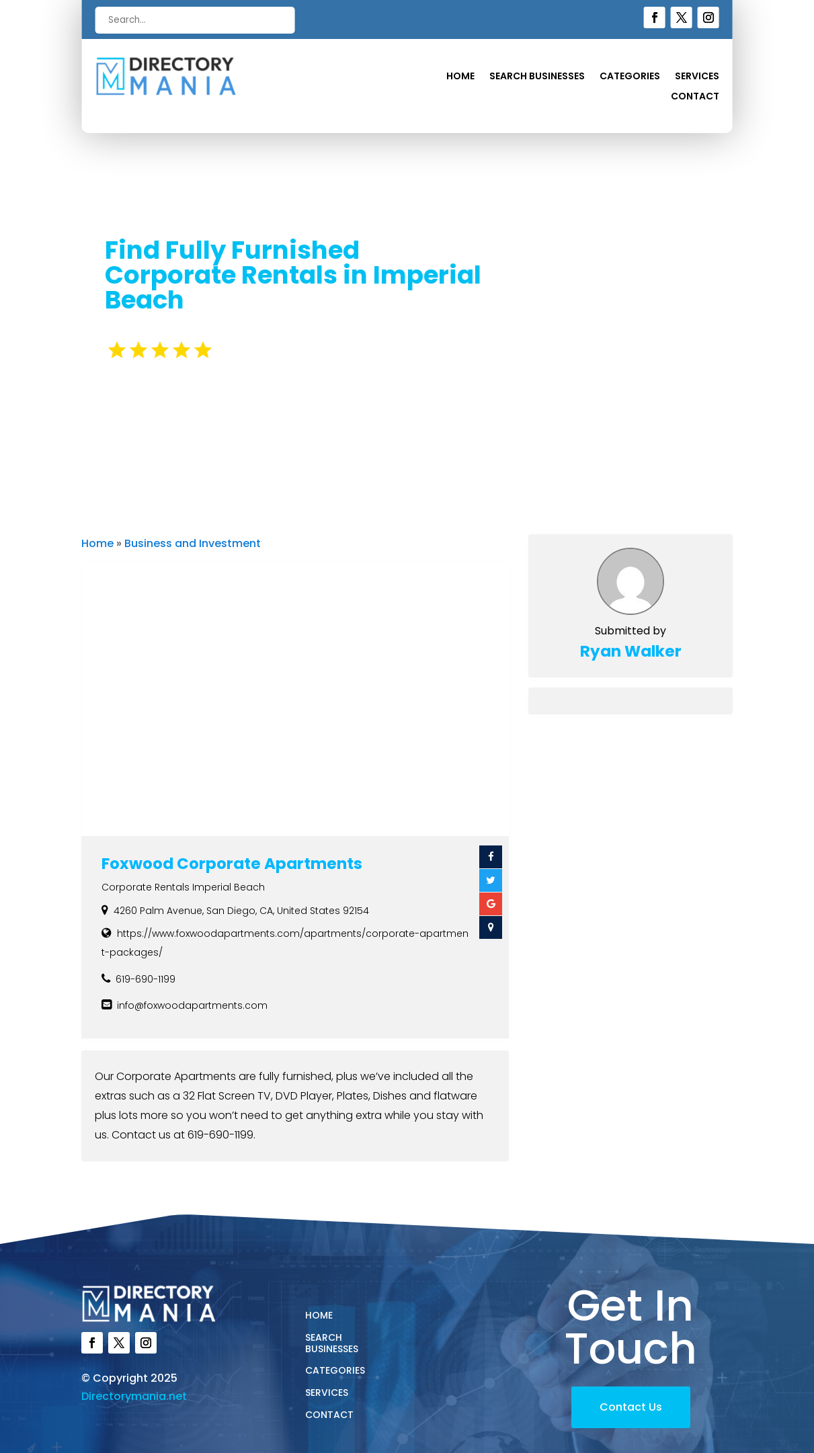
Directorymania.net (134, 1396)
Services (697, 77)
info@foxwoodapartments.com (192, 1005)
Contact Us (631, 1407)
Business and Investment (192, 543)
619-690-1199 (145, 979)
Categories (630, 77)
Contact (695, 97)
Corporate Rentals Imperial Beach (183, 887)
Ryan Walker (631, 651)
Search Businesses (537, 77)
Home (460, 77)
